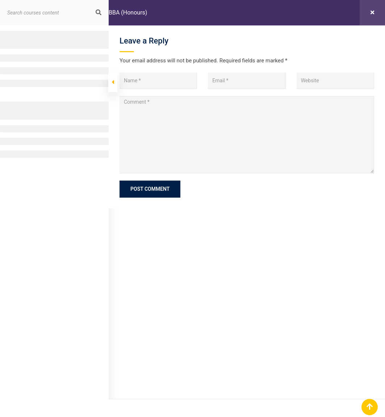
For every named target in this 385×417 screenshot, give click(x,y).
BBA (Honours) (128, 12)
